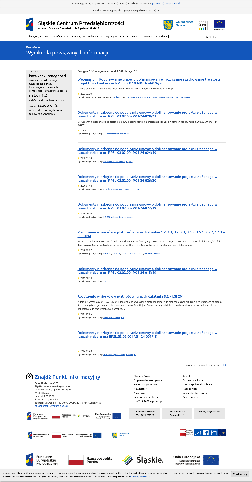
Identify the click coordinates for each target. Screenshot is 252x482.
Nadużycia (139, 392)
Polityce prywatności (140, 477)
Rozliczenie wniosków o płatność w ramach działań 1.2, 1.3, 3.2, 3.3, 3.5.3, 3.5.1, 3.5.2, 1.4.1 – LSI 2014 (151, 234)
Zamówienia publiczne (146, 397)
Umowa (129, 354)
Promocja (78, 36)
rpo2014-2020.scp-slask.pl (165, 3)
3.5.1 (131, 254)
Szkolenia (116, 97)
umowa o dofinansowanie (162, 97)
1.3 (113, 254)
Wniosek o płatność (111, 318)
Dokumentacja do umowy (114, 354)
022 (108, 217)
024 (131, 162)
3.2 (127, 97)
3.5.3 (141, 254)
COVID (137, 189)
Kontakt (136, 36)
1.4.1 (118, 254)
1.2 (110, 254)
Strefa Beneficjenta (57, 36)
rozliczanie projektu (182, 97)
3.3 (126, 254)
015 (108, 281)
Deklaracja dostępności (195, 392)
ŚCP (148, 97)
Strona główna (33, 47)
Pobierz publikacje (193, 380)
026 (105, 189)
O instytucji (109, 36)
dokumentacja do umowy (117, 134)
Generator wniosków (155, 36)
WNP (105, 254)
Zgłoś (223, 365)
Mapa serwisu (190, 388)
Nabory (93, 36)
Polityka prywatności (145, 384)
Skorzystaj (34, 36)
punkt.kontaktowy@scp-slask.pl (51, 406)
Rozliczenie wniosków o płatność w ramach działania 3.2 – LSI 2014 (132, 296)
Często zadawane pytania (148, 380)
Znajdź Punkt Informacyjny (67, 377)
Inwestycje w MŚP (138, 97)
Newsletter (140, 388)
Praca (124, 36)
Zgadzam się (240, 474)
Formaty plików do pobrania (198, 384)
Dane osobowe (191, 397)
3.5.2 (136, 254)
